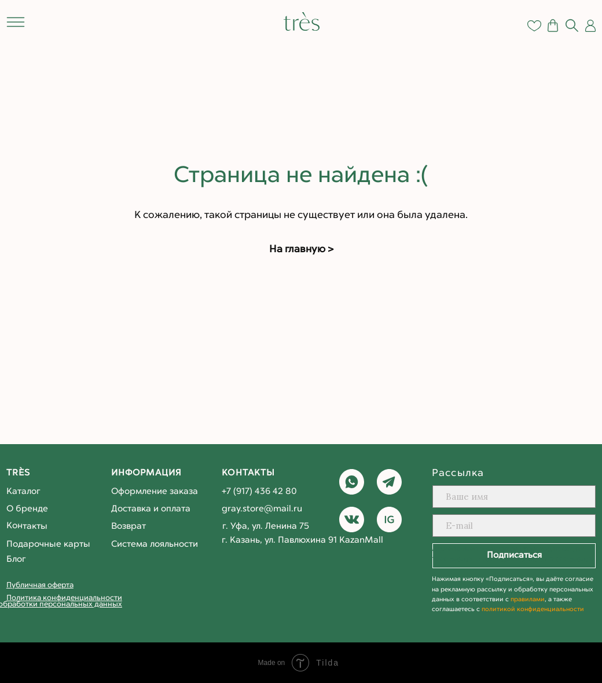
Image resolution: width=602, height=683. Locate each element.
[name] (514, 496)
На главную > (301, 250)
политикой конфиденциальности (533, 609)
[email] (514, 525)
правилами (528, 600)
